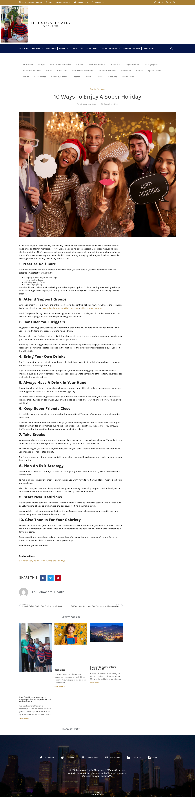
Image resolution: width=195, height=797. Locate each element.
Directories (148, 48)
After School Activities (60, 64)
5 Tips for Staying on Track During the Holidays (42, 560)
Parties (79, 64)
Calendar (24, 48)
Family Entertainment (82, 70)
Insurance (126, 70)
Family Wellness (97, 89)
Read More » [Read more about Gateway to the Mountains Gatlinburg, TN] (95, 683)
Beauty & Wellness (32, 70)
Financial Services (107, 70)
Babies (139, 70)
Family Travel (92, 48)
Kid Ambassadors (131, 48)
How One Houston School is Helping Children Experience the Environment (35, 699)
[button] (171, 48)
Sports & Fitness (59, 76)
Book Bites (59, 670)
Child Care (62, 70)
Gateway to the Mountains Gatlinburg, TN (103, 668)
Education (28, 64)
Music (99, 76)
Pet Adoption (128, 76)
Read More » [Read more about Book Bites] (59, 686)
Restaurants (40, 76)
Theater (76, 76)
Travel (26, 76)
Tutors (88, 76)
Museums (112, 76)
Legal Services (132, 64)
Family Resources (111, 48)
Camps (41, 64)
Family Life (78, 48)
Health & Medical (97, 64)
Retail (49, 70)
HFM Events (37, 48)
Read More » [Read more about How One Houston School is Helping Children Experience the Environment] (24, 718)
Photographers (151, 64)
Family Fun (51, 48)
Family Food (64, 48)
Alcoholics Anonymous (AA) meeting (61, 308)
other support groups (91, 308)
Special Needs (154, 70)
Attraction (115, 64)
